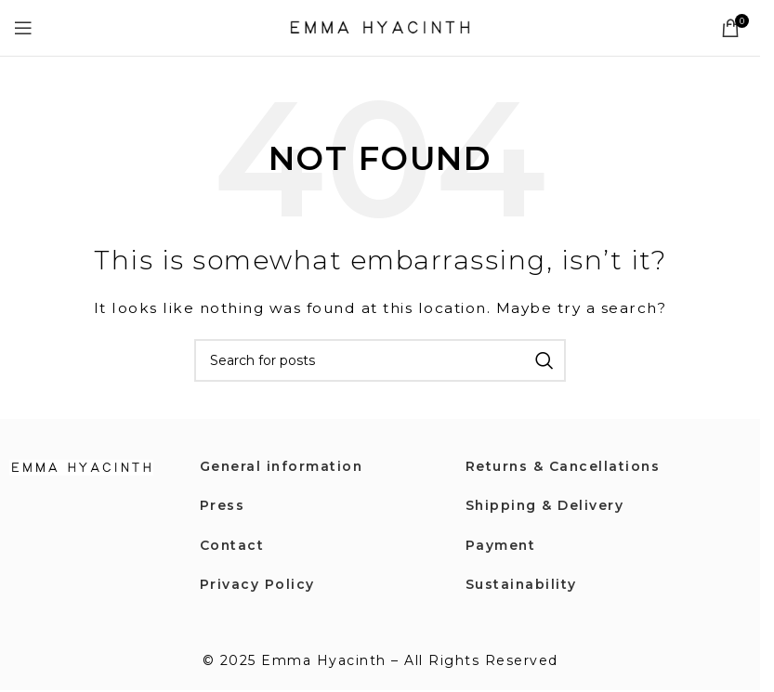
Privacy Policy (257, 584)
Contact (233, 545)
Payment (501, 545)
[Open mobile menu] (24, 27)
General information (283, 466)
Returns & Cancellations (564, 466)
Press (222, 505)
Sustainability (522, 584)
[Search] (380, 360)
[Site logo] (380, 27)
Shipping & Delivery (546, 505)
